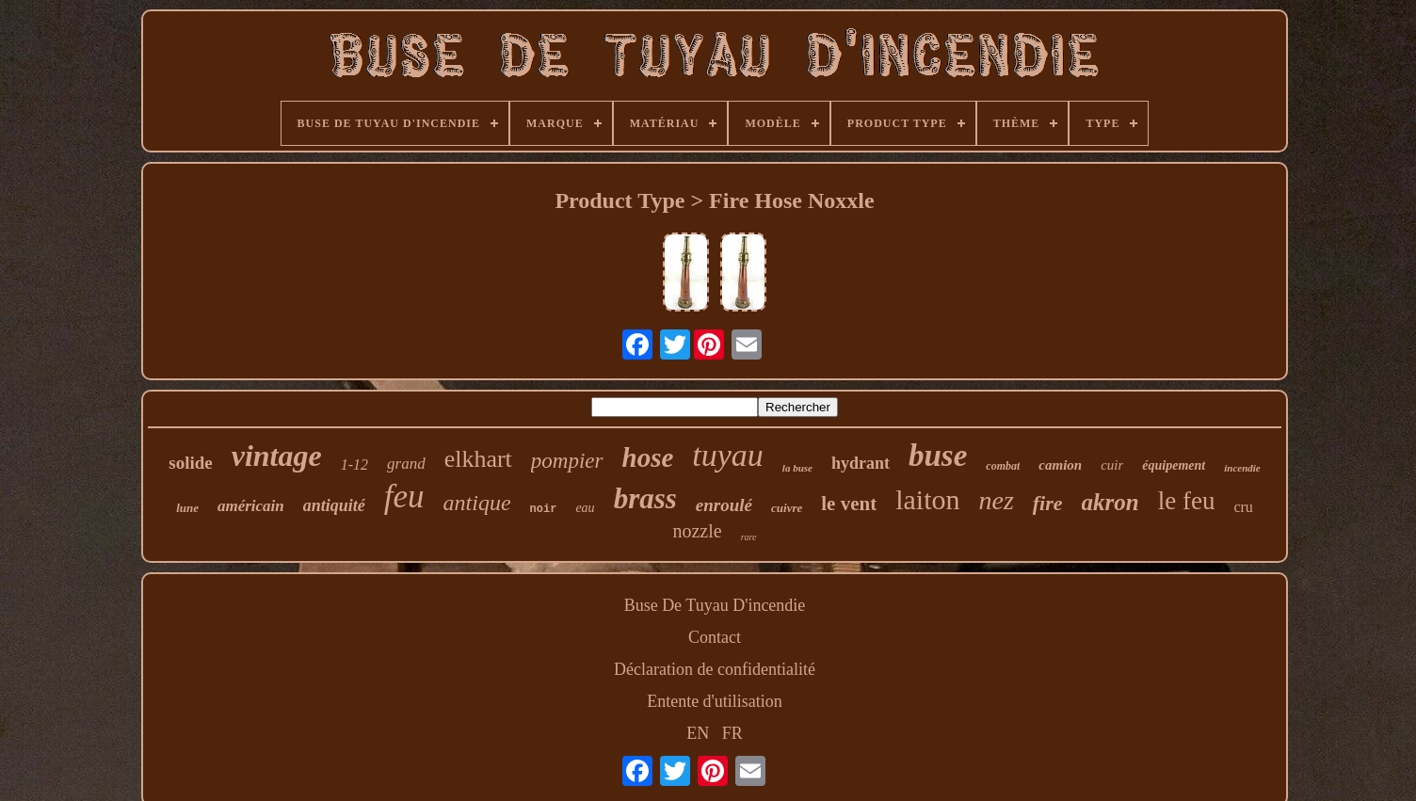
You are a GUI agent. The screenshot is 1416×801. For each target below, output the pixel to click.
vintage (277, 456)
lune (187, 508)
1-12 (354, 465)
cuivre (786, 508)
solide (190, 463)
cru (1242, 507)
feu (404, 496)
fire (1048, 503)
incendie (1242, 467)
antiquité (334, 505)
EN (697, 733)
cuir (1112, 465)
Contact (714, 637)
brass (645, 498)
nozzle (696, 531)
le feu (1186, 501)
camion (1060, 465)
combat (1003, 466)
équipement (1173, 465)
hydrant (860, 463)
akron (1110, 502)
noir (543, 509)
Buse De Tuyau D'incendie (715, 605)
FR (732, 733)
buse (938, 456)
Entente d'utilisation (714, 701)
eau (584, 508)
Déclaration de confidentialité (714, 669)
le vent (849, 503)
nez (995, 500)
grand (406, 464)
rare (749, 537)
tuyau (728, 455)
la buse (797, 467)
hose (648, 457)
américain (250, 506)
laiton (927, 499)
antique (477, 502)
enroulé (724, 505)
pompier (567, 461)
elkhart (478, 459)
